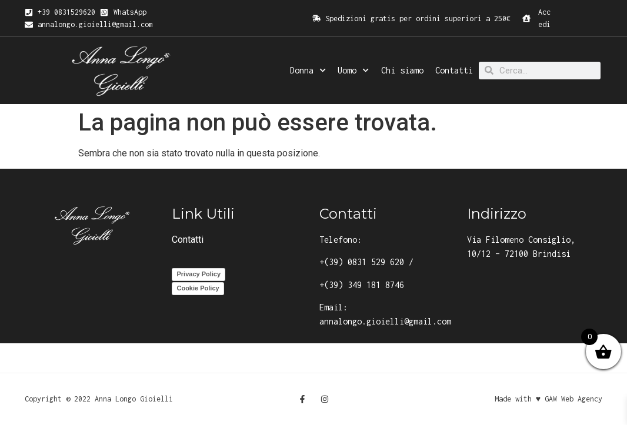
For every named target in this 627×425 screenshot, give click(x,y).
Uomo (353, 70)
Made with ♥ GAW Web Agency (548, 398)
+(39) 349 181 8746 (361, 285)
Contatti (454, 70)
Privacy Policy (198, 273)
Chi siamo (402, 70)
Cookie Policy (197, 288)
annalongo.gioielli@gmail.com (385, 321)
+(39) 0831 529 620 (361, 262)
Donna (308, 70)
